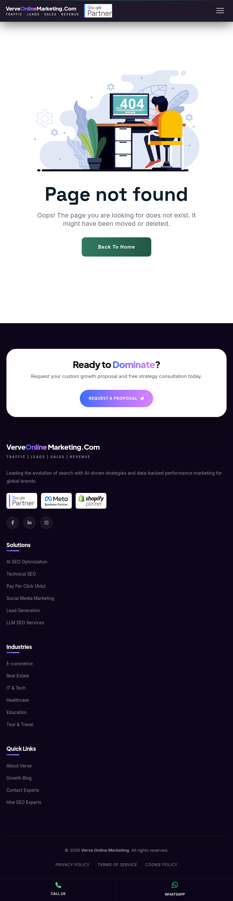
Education (16, 712)
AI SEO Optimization (26, 561)
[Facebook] (12, 523)
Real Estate (17, 675)
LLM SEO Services (25, 622)
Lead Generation (23, 610)
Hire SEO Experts (23, 802)
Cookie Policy (161, 864)
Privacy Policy (72, 864)
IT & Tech (16, 688)
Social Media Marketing (30, 598)
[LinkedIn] (29, 523)
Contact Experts (22, 790)
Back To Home (116, 246)
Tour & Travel (19, 724)
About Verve (19, 765)
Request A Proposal (116, 398)
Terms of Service (117, 864)
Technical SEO (21, 574)
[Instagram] (46, 523)
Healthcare (17, 700)
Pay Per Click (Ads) (26, 586)
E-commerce (19, 663)
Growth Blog (19, 778)
